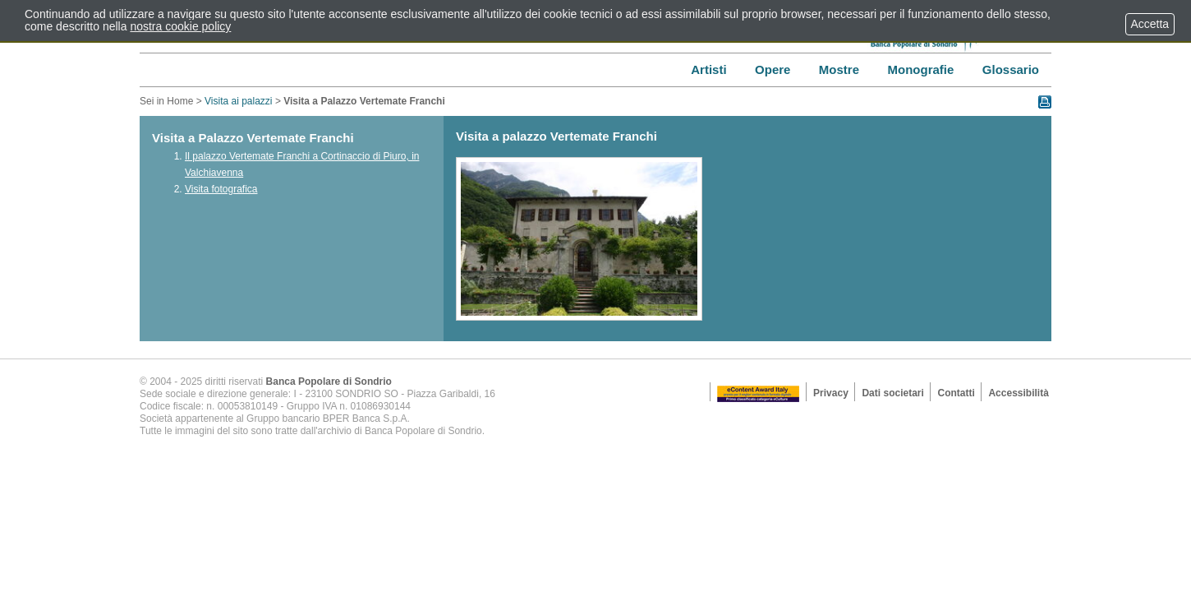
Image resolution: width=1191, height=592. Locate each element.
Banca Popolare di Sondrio (329, 381)
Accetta (1150, 23)
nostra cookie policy (180, 26)
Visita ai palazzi (239, 101)
